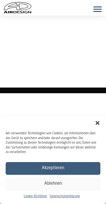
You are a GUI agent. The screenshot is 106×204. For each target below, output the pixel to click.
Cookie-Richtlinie (35, 196)
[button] (97, 123)
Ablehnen (53, 184)
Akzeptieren (53, 168)
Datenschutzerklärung (65, 196)
